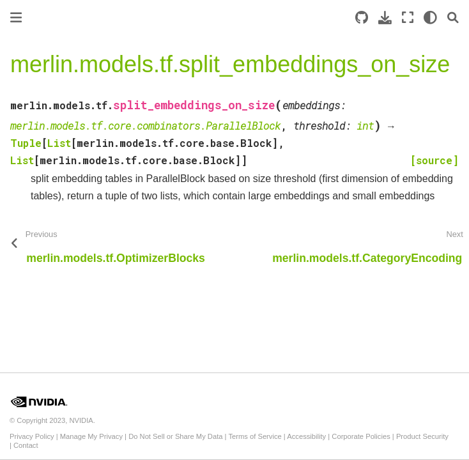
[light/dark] (430, 17)
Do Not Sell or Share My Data (175, 436)
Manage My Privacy (91, 436)
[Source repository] (361, 17)
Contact (25, 445)
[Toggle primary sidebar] (16, 17)
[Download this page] (385, 17)
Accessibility (306, 436)
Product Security (422, 436)
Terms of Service (254, 436)
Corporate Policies (361, 436)
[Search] (453, 17)
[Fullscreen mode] (408, 17)
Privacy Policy (32, 436)
